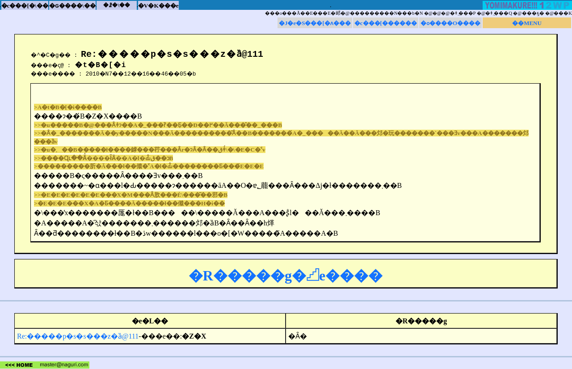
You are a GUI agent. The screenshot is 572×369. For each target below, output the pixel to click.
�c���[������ (385, 23)
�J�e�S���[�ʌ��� (315, 23)
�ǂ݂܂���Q (498, 13)
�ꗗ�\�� (116, 5)
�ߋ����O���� (450, 23)
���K (563, 13)
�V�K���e (158, 5)
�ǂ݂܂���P (463, 13)
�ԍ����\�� (72, 5)
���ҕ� (533, 13)
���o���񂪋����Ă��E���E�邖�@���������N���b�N (344, 13)
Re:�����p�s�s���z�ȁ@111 (78, 336)
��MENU (527, 23)
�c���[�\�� (24, 5)
